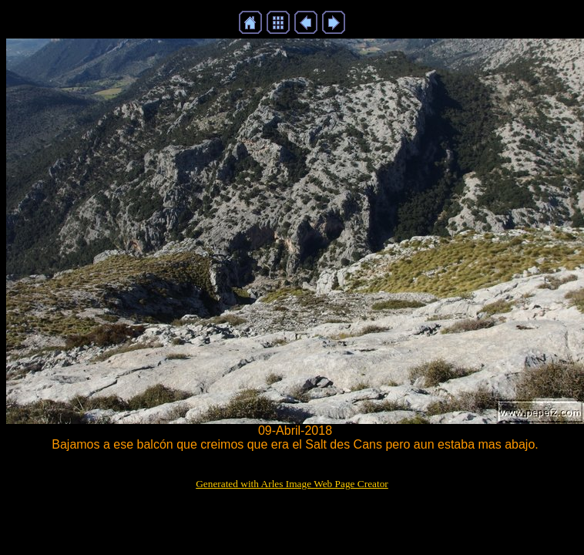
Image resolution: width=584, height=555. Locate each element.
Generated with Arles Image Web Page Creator (292, 483)
